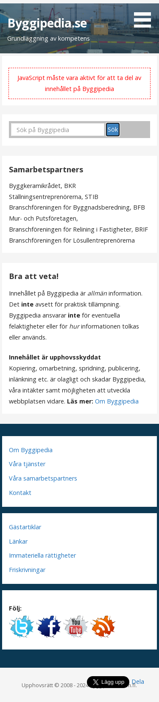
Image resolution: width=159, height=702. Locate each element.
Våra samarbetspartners (43, 478)
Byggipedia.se (47, 22)
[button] (145, 15)
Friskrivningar (27, 570)
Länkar (18, 541)
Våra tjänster (27, 464)
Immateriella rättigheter (42, 555)
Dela (137, 681)
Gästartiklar (25, 527)
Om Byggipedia (117, 401)
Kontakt (20, 493)
